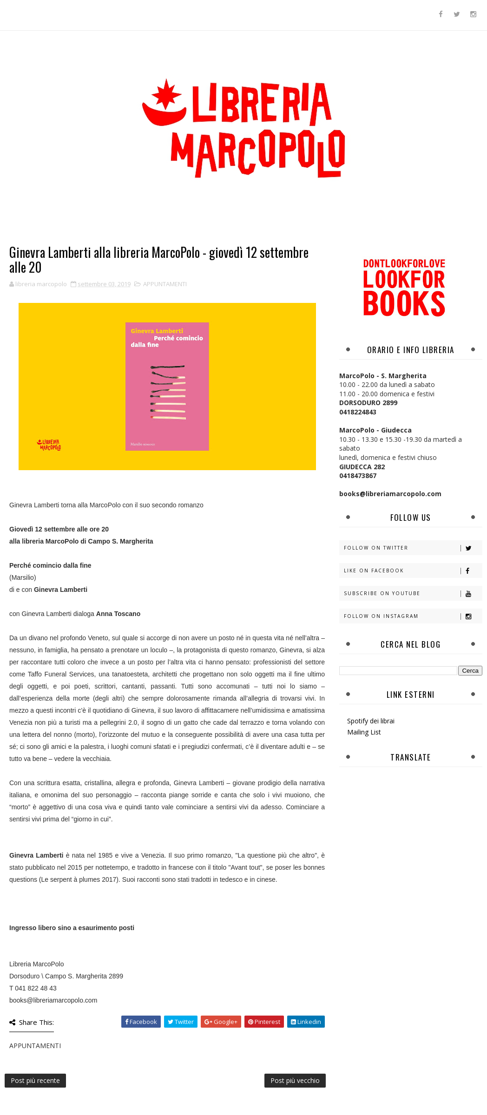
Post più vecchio (295, 1080)
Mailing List (364, 732)
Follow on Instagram (413, 616)
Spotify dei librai (371, 720)
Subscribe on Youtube (413, 593)
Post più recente (35, 1080)
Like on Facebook (413, 570)
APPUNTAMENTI (165, 284)
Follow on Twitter (413, 547)
